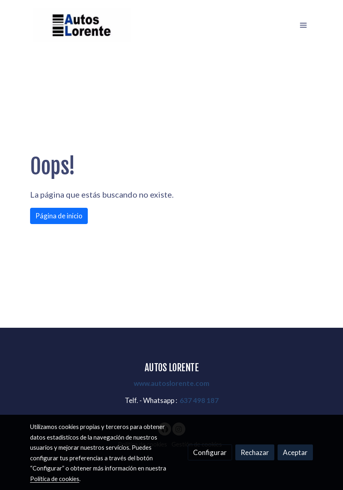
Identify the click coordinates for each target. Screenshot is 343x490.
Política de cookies (54, 478)
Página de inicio (58, 215)
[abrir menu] (303, 25)
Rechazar (255, 452)
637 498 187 (199, 400)
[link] (82, 25)
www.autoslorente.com (171, 383)
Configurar (210, 452)
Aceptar (295, 452)
